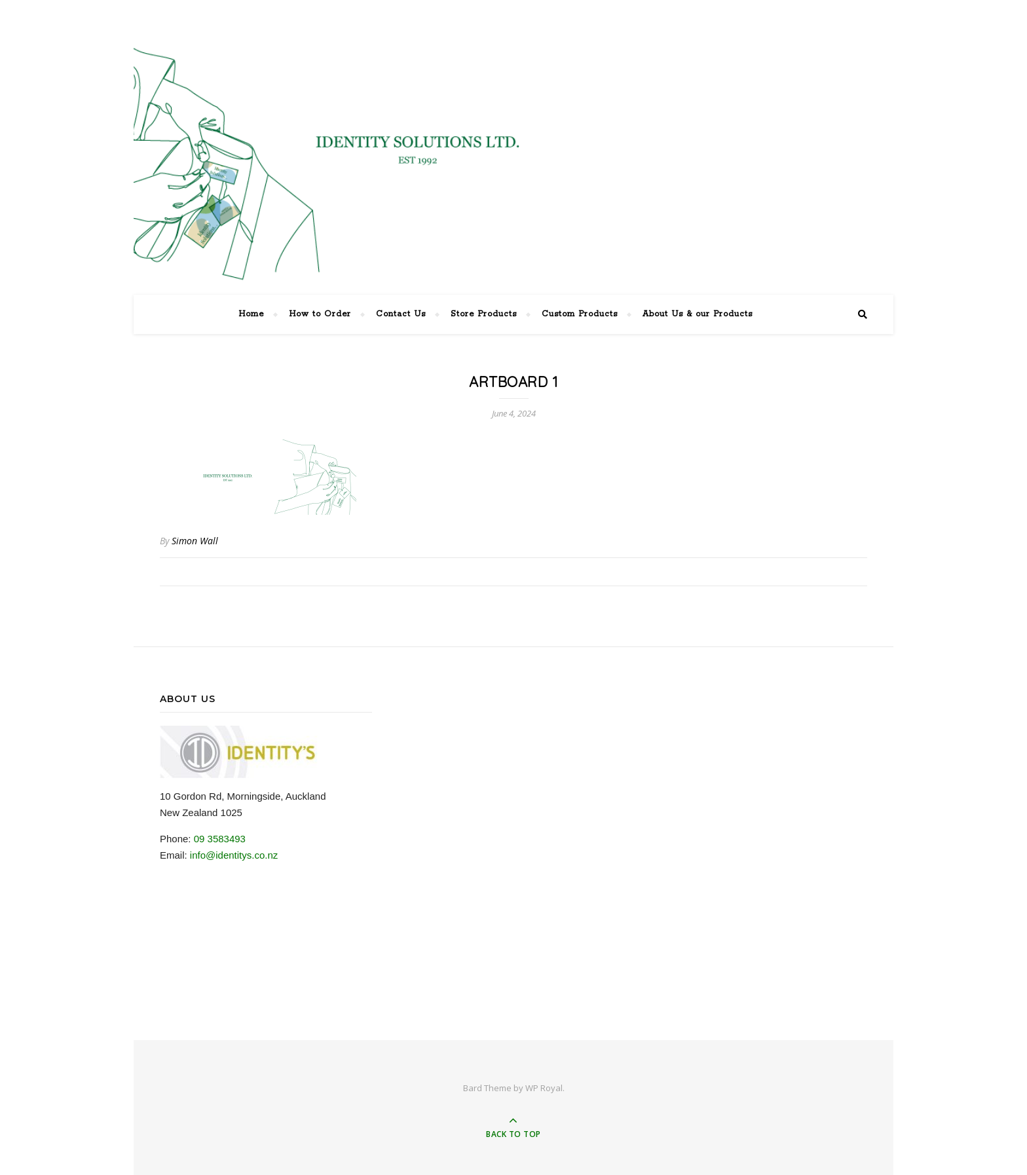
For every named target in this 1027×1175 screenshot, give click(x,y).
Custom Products (580, 314)
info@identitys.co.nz (234, 855)
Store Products (484, 314)
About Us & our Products (698, 314)
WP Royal (544, 1088)
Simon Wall (195, 540)
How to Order (320, 314)
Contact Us (401, 314)
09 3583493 (220, 838)
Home (251, 314)
